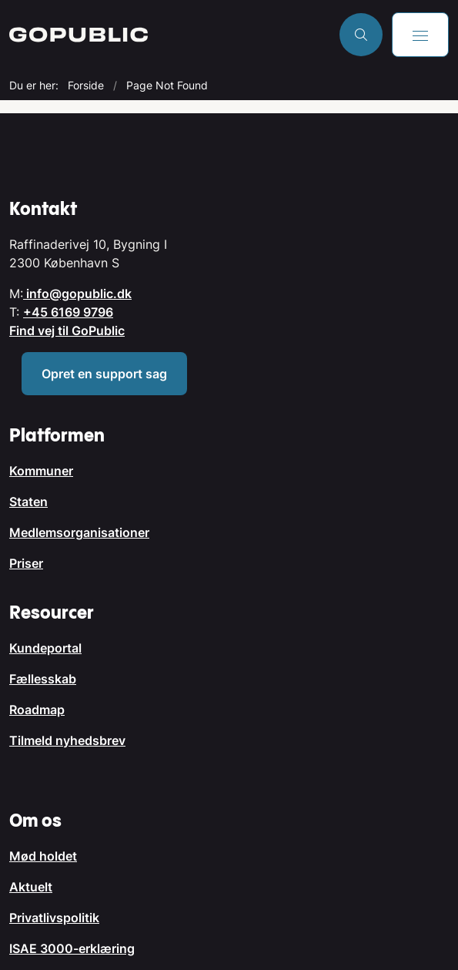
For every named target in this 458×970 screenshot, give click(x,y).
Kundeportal (45, 648)
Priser (26, 563)
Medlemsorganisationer (79, 532)
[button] (420, 34)
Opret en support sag (104, 373)
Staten (28, 501)
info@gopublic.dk (77, 293)
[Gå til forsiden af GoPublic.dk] (169, 34)
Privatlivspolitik (54, 917)
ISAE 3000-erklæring (72, 948)
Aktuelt (30, 886)
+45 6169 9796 (68, 312)
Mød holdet (43, 856)
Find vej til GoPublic (67, 330)
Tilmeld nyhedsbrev (67, 740)
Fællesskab (42, 678)
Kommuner (41, 470)
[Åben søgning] (361, 34)
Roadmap (37, 709)
